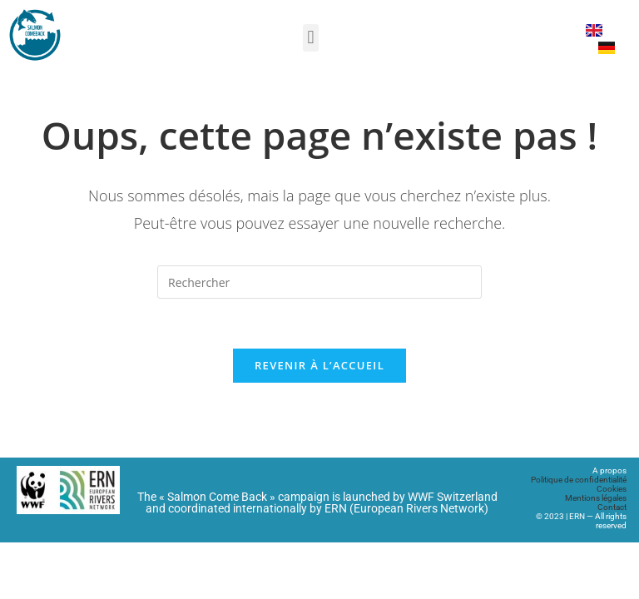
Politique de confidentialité (579, 479)
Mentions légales (596, 497)
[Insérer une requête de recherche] (319, 282)
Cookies (612, 488)
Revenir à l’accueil (319, 365)
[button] (311, 38)
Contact (612, 507)
